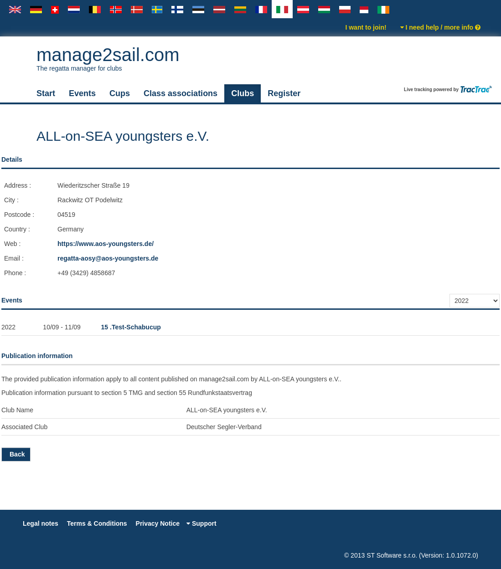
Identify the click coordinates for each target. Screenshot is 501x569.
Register (284, 93)
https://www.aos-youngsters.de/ (105, 243)
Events (82, 93)
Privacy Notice (158, 523)
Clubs (242, 93)
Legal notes (40, 523)
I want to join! (365, 27)
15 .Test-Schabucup (131, 327)
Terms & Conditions (97, 523)
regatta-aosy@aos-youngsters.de (107, 258)
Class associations (180, 93)
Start (45, 93)
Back (16, 454)
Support (201, 523)
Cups (119, 93)
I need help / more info (440, 27)
